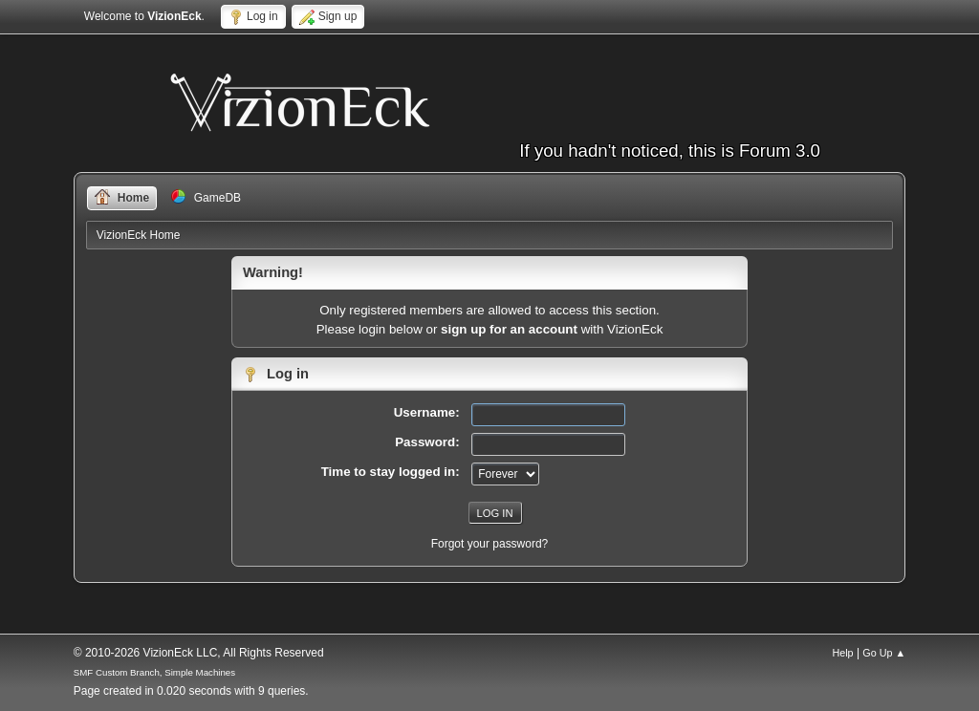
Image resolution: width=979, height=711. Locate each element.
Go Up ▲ (883, 652)
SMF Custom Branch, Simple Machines (154, 672)
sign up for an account (509, 329)
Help (842, 652)
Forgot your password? (490, 543)
